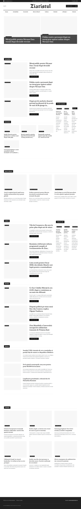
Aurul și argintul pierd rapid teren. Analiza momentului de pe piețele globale (14, 194)
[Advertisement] (40, 51)
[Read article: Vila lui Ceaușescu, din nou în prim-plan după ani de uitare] (15, 232)
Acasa (6, 11)
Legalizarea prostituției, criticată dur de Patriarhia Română (36, 379)
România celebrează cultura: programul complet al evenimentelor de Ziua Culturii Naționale (40, 246)
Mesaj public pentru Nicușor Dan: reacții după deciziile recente (40, 65)
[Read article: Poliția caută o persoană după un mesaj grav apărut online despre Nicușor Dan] (15, 89)
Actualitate (15, 11)
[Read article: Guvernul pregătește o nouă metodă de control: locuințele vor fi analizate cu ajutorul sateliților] (11, 144)
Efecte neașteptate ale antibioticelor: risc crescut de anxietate (65, 460)
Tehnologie (58, 425)
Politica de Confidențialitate (9, 500)
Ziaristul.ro (8, 505)
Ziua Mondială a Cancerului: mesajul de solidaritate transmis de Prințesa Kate (40, 328)
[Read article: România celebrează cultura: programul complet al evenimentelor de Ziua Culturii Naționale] (15, 251)
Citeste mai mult (34, 76)
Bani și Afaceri (36, 11)
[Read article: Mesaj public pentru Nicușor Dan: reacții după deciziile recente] (15, 70)
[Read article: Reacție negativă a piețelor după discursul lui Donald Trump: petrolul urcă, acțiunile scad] (28, 129)
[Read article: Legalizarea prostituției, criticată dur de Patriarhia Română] (12, 384)
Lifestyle (64, 11)
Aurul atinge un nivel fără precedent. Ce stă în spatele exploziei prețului (65, 193)
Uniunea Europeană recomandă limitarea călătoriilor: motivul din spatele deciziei (14, 430)
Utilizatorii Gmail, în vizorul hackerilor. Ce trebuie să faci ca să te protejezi (14, 461)
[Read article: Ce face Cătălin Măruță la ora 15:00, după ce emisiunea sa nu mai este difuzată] (15, 295)
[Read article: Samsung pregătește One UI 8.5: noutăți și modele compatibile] (65, 419)
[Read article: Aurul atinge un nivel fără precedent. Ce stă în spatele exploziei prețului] (65, 182)
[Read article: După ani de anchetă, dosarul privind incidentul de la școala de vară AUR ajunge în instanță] (15, 108)
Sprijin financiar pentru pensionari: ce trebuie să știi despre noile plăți (11, 136)
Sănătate (32, 425)
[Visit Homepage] (40, 6)
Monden (55, 11)
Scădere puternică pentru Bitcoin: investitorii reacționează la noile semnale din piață (39, 194)
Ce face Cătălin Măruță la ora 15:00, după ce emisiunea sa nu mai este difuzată (40, 290)
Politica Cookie (19, 500)
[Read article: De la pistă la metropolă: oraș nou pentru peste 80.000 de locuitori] (12, 370)
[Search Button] (76, 6)
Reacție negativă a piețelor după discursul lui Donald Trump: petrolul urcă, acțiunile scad (28, 136)
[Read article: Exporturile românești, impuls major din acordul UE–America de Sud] (45, 129)
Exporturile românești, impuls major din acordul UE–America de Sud (45, 136)
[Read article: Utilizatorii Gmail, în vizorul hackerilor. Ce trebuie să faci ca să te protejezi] (15, 449)
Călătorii (7, 425)
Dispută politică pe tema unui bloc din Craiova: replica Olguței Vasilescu (41, 309)
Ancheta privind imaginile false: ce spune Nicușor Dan (58, 231)
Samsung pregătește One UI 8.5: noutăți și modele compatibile (63, 429)
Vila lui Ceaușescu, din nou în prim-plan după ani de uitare (41, 226)
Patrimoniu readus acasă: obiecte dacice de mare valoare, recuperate (75, 231)
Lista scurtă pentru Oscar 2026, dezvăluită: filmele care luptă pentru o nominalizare (41, 265)
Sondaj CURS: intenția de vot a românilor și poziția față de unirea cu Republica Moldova (38, 351)
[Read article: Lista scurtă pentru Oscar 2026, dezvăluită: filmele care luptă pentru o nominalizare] (15, 270)
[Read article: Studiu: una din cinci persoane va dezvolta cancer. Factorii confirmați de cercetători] (40, 449)
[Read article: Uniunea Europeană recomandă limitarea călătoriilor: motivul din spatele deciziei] (15, 419)
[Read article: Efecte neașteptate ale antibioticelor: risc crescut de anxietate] (65, 449)
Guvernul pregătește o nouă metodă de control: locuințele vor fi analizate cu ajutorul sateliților (11, 151)
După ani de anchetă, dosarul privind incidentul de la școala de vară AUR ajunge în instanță (41, 103)
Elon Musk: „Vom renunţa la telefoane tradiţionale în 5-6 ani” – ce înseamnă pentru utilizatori (75, 113)
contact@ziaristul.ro (7, 1)
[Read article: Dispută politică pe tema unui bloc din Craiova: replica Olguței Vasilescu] (15, 314)
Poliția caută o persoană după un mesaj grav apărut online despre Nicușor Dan (41, 84)
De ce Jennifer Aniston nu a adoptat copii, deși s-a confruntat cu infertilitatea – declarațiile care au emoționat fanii (67, 113)
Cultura (46, 11)
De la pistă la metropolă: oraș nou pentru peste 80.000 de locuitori (37, 365)
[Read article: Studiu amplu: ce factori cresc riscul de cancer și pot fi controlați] (40, 419)
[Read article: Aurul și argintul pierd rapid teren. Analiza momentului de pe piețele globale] (15, 182)
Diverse (74, 11)
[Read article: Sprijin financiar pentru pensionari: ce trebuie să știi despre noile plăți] (11, 129)
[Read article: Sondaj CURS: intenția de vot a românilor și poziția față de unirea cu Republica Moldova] (12, 356)
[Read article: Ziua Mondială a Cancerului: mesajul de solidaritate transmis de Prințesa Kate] (15, 332)
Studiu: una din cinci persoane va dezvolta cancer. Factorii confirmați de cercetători (39, 461)
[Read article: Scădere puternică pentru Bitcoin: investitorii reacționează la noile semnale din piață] (40, 182)
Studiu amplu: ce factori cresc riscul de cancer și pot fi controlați (39, 429)
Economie (25, 11)
